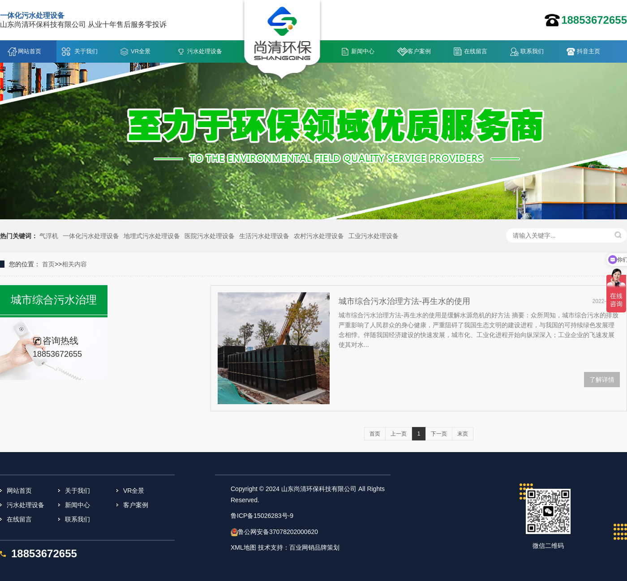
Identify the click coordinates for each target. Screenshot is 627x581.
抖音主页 (588, 51)
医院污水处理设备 (210, 235)
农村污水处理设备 (319, 235)
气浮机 (48, 235)
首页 (48, 264)
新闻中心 (362, 51)
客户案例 (419, 51)
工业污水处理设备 (373, 235)
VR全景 (140, 51)
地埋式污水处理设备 (152, 235)
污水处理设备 (204, 51)
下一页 (439, 434)
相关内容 (74, 264)
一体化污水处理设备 (91, 235)
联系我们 (532, 51)
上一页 (399, 434)
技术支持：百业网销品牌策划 (298, 547)
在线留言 (475, 51)
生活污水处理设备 (264, 235)
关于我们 (86, 51)
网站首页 (29, 51)
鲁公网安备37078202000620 (278, 531)
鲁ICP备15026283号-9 (262, 515)
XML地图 (243, 547)
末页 (462, 434)
